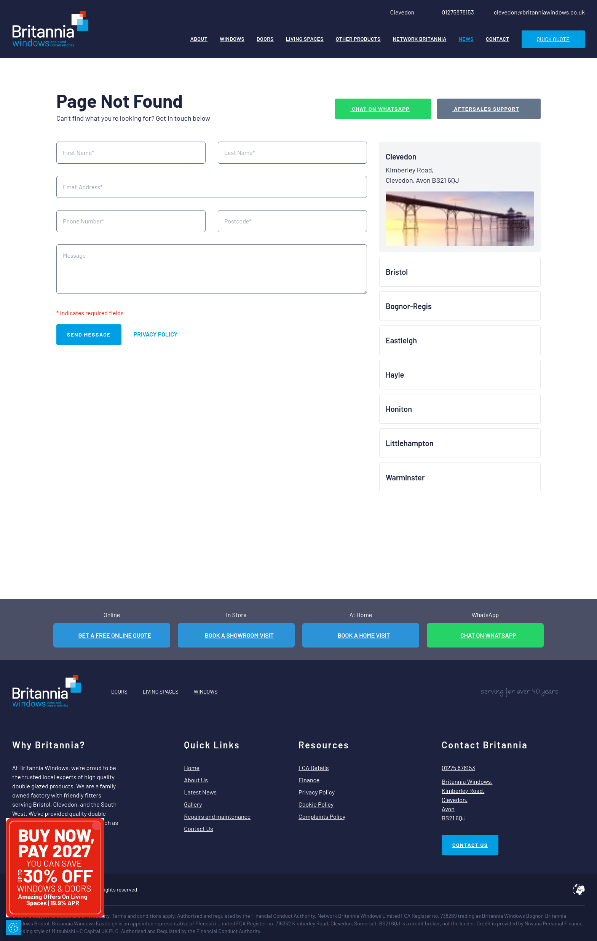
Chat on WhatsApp (380, 108)
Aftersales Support (485, 108)
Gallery (193, 804)
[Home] (50, 29)
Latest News (200, 792)
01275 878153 (458, 767)
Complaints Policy (321, 816)
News (466, 38)
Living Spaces (305, 38)
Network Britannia (420, 38)
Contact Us (198, 828)
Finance (308, 779)
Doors (265, 38)
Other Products (358, 38)
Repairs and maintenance (217, 816)
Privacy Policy (156, 334)
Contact (497, 38)
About (199, 38)
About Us (196, 779)
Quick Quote (553, 39)
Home (192, 767)
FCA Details (313, 767)
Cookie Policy (316, 804)
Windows (232, 38)
